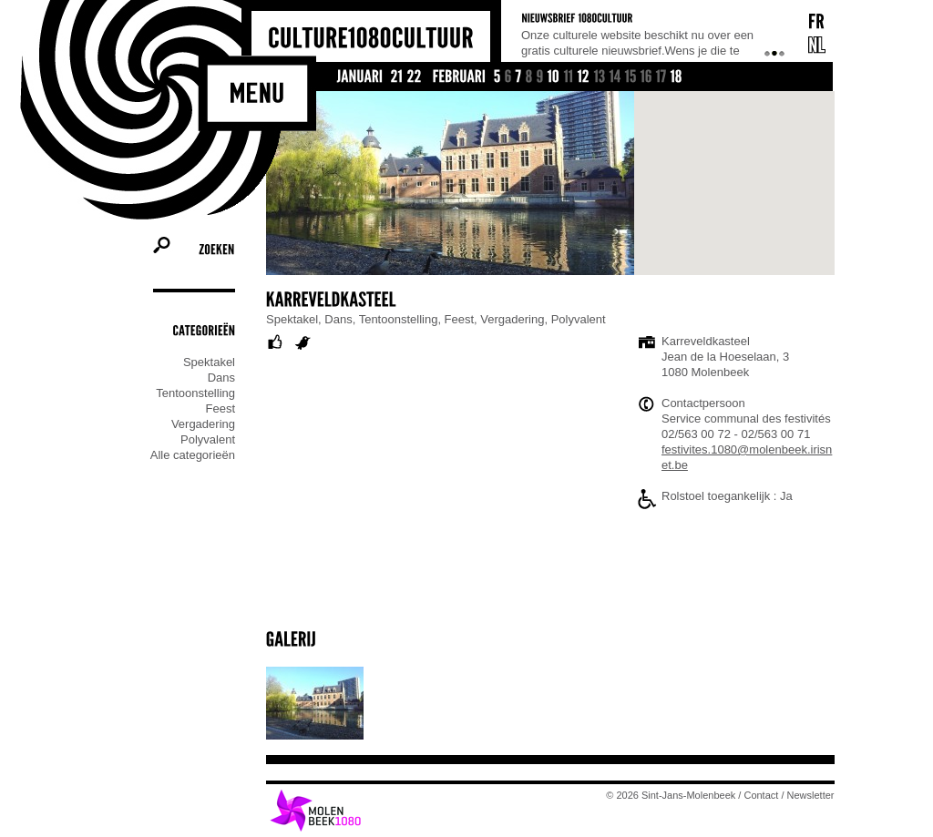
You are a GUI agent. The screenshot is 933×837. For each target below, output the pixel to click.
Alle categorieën (192, 455)
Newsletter (811, 795)
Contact (761, 795)
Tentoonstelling (195, 393)
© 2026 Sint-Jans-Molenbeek (671, 795)
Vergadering (203, 424)
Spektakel (209, 362)
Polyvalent (207, 439)
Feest (220, 408)
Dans (221, 377)
